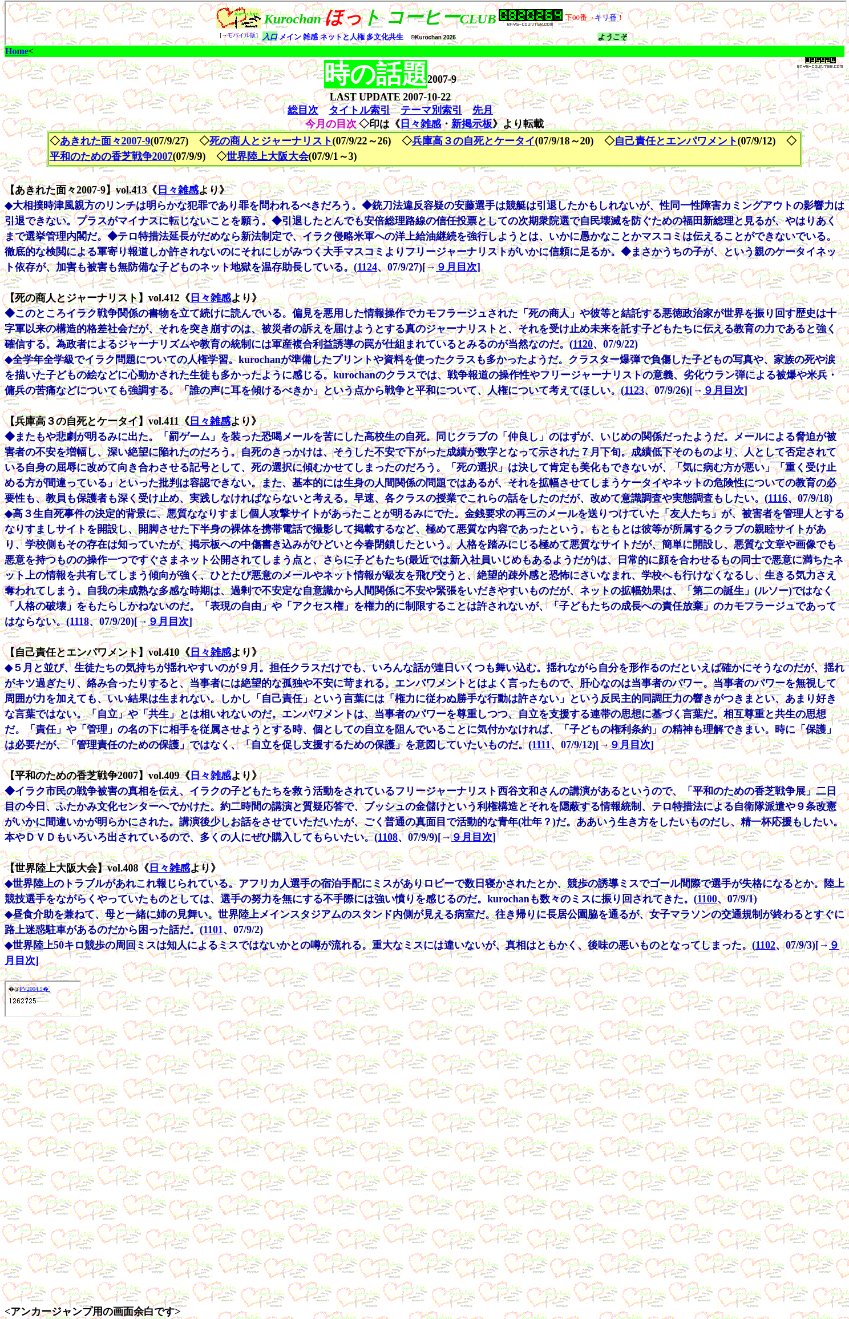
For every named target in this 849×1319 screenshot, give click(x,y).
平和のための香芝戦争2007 (111, 156)
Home (17, 51)
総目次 (303, 110)
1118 (79, 621)
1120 (583, 344)
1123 (634, 390)
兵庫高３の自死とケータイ (473, 141)
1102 (765, 945)
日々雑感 (420, 124)
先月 (482, 110)
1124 (367, 267)
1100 (707, 899)
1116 (777, 498)
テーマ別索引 (431, 110)
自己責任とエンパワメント (676, 141)
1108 (388, 837)
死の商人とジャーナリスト (271, 141)
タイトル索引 (359, 110)
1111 (541, 745)
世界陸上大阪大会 (268, 156)
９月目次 (456, 267)
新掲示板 (471, 124)
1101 (213, 929)
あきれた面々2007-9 (105, 141)
